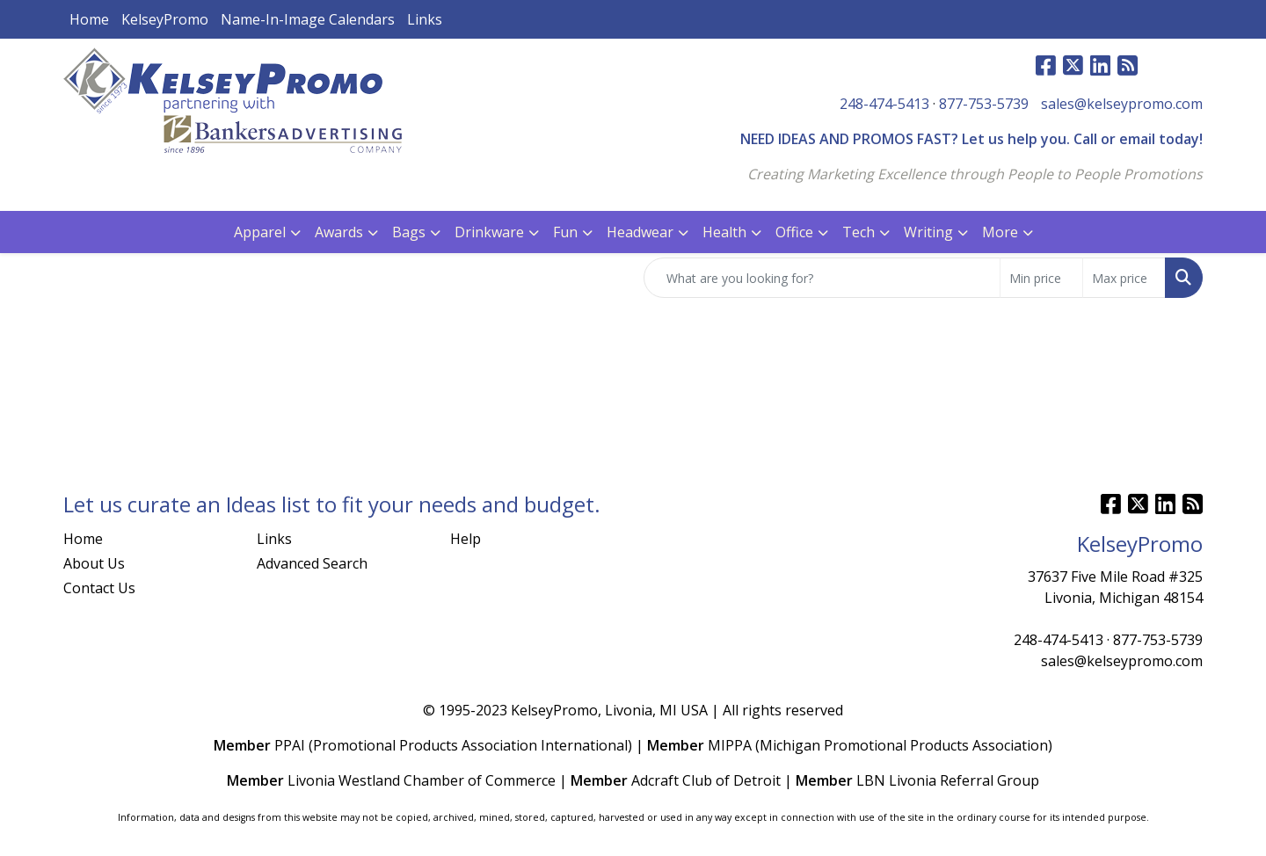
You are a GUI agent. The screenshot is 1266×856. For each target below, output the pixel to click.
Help (465, 538)
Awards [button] (339, 232)
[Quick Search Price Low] (1041, 278)
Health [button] (724, 232)
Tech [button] (858, 232)
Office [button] (794, 232)
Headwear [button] (640, 232)
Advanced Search (312, 563)
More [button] (1000, 232)
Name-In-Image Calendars (308, 19)
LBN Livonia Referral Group (947, 780)
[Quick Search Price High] (1124, 278)
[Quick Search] (822, 278)
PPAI (289, 745)
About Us (94, 563)
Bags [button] (409, 232)
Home (89, 19)
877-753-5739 (984, 103)
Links (424, 19)
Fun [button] (565, 232)
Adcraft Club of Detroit (706, 780)
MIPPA (730, 745)
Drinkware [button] (489, 232)
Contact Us (99, 588)
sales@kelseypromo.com (1122, 103)
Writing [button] (928, 232)
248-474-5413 (884, 103)
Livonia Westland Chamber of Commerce (421, 780)
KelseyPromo (164, 19)
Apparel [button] (260, 232)
